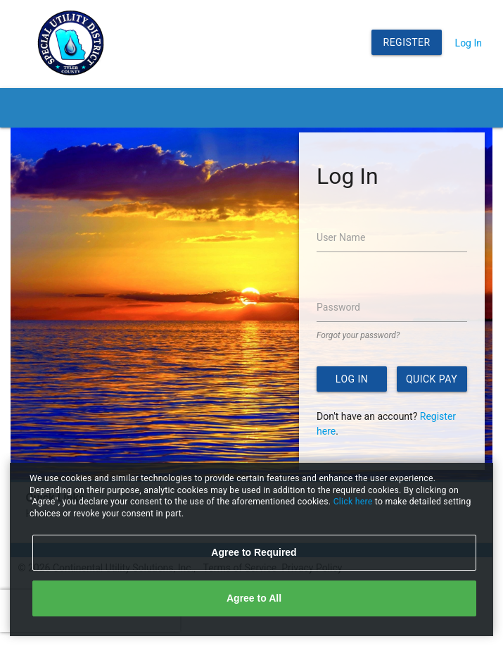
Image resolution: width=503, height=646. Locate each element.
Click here (354, 502)
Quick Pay (431, 379)
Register (407, 42)
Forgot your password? (358, 335)
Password (338, 307)
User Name (341, 237)
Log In (468, 43)
